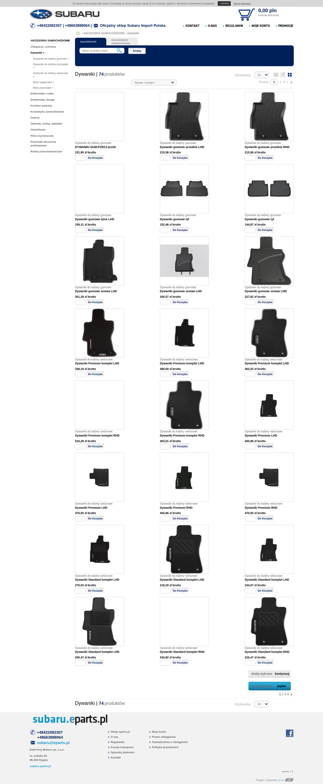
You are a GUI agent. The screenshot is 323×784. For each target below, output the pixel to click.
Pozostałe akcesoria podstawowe (43, 143)
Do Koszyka (95, 158)
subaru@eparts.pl (53, 742)
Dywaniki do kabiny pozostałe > (50, 66)
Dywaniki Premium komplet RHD (97, 435)
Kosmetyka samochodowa (47, 111)
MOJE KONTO (259, 26)
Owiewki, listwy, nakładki (46, 123)
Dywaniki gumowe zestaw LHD (96, 291)
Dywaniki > (37, 52)
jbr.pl (286, 780)
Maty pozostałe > (43, 87)
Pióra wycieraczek (42, 135)
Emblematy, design (42, 99)
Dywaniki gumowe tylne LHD (94, 219)
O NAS (211, 26)
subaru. (51, 719)
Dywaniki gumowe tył (174, 219)
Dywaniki (133, 33)
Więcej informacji (242, 3)
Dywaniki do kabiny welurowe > (50, 75)
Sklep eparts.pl (119, 731)
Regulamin (116, 742)
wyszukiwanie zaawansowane (120, 41)
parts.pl (88, 719)
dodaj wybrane (270, 673)
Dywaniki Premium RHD (176, 507)
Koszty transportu (121, 747)
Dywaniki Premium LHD (261, 435)
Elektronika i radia (42, 93)
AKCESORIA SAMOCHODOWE (104, 33)
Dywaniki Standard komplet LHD (97, 579)
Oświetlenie (37, 129)
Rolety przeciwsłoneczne (46, 151)
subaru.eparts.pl (40, 766)
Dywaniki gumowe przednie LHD (182, 147)
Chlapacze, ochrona (43, 46)
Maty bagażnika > (43, 82)
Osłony (35, 117)
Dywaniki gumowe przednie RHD (267, 147)
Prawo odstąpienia (162, 736)
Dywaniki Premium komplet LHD (97, 363)
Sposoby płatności (121, 752)
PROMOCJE (284, 26)
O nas (113, 736)
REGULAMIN (232, 26)
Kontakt (114, 757)
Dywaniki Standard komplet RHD (182, 651)
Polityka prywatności (164, 747)
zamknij (224, 3)
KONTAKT (191, 26)
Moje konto (157, 731)
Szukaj (137, 50)
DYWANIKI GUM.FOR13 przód (95, 147)
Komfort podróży (41, 105)
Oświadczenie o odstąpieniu (168, 742)
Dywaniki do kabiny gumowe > (51, 58)
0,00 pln (267, 10)
